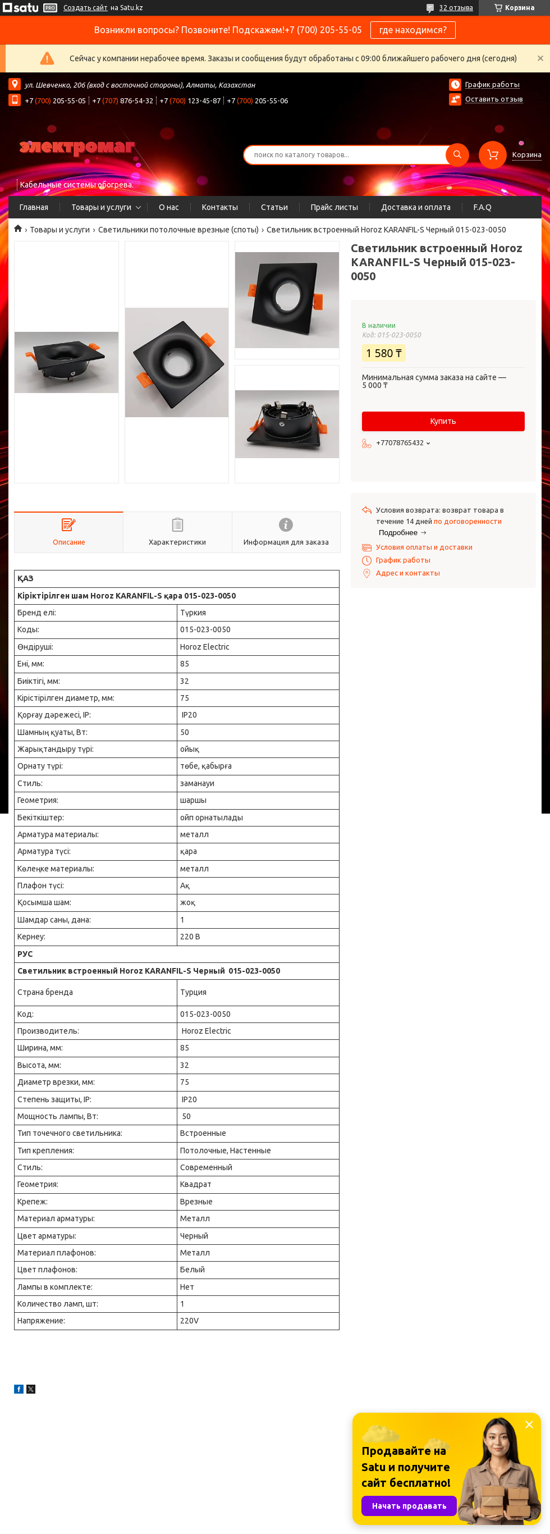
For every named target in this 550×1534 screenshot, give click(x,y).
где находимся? (413, 30)
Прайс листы (334, 207)
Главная (34, 207)
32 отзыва (456, 7)
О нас (169, 207)
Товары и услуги (101, 207)
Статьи (274, 207)
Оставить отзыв (494, 99)
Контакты (220, 207)
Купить (443, 421)
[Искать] (457, 155)
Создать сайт (85, 7)
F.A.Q (483, 207)
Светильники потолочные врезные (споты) (178, 229)
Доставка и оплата (416, 207)
